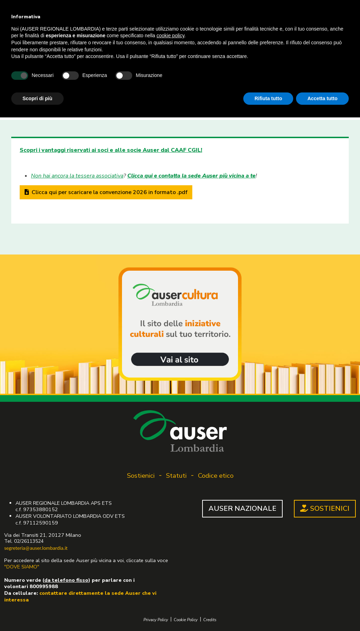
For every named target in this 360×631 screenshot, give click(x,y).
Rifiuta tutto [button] (268, 98)
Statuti (176, 475)
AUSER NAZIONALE (242, 508)
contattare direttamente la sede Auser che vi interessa (80, 596)
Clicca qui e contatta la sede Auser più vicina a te (191, 176)
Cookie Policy (186, 620)
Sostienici (141, 475)
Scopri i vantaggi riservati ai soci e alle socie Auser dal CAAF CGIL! (111, 150)
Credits (210, 620)
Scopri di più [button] (37, 98)
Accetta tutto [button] (322, 98)
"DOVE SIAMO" (21, 566)
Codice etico (215, 475)
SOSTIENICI (324, 508)
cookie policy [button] (170, 35)
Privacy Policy (155, 620)
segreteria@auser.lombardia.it (36, 548)
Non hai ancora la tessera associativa (77, 176)
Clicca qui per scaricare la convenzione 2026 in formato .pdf (106, 192)
